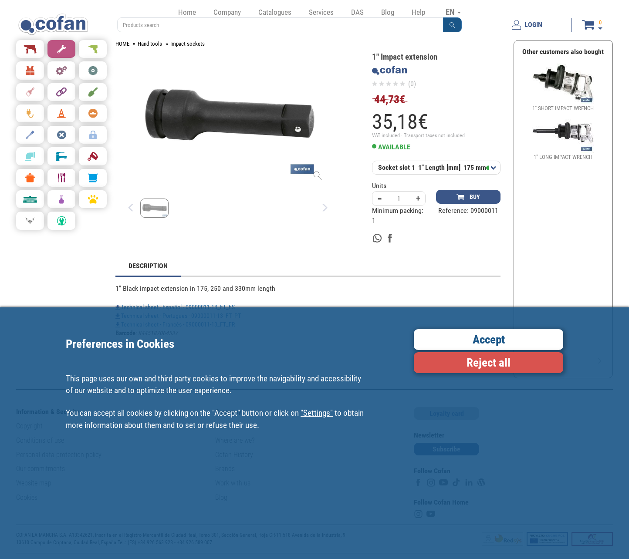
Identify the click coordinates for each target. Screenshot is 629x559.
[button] (452, 24)
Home (187, 12)
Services (321, 12)
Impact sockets (187, 43)
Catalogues (274, 12)
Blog (387, 12)
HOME (122, 43)
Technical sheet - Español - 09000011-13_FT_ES (175, 306)
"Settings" (317, 413)
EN (453, 12)
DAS (357, 12)
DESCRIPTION (148, 266)
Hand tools (150, 43)
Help (418, 12)
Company (227, 12)
